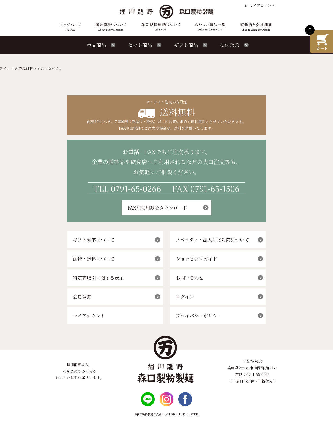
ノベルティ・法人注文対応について (212, 239)
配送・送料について (93, 258)
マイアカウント (261, 5)
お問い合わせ (190, 277)
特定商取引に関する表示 (98, 277)
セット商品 (140, 44)
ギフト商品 (186, 44)
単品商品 (96, 44)
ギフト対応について (93, 239)
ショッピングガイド (196, 258)
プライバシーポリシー (199, 315)
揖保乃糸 (229, 44)
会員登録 (82, 296)
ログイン (185, 296)
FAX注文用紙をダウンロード (157, 207)
